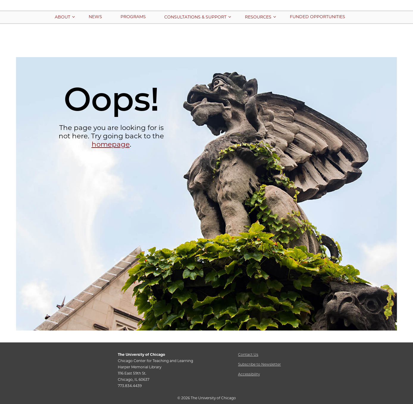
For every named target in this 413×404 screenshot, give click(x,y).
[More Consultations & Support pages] (195, 17)
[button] (375, 18)
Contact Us (248, 354)
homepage (111, 144)
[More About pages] (62, 17)
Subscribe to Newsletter (259, 364)
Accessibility (249, 374)
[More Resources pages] (258, 17)
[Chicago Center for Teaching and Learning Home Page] (206, 8)
